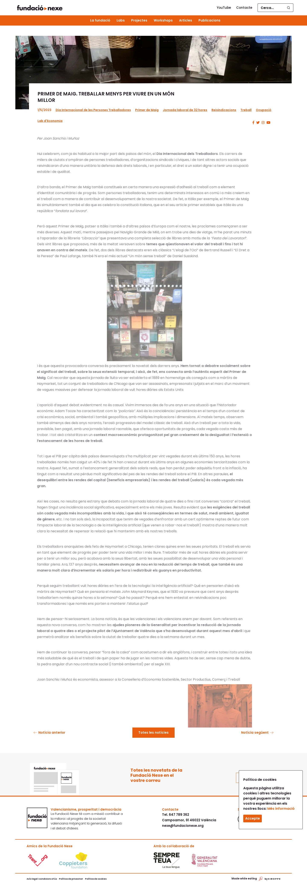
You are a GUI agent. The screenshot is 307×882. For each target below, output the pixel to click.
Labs (121, 20)
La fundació (100, 20)
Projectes (139, 20)
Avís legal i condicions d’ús (42, 879)
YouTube (224, 7)
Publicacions (209, 20)
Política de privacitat (71, 879)
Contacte (244, 7)
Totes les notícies (153, 732)
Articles (185, 20)
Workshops (163, 20)
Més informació (281, 808)
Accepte (252, 818)
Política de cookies (96, 879)
